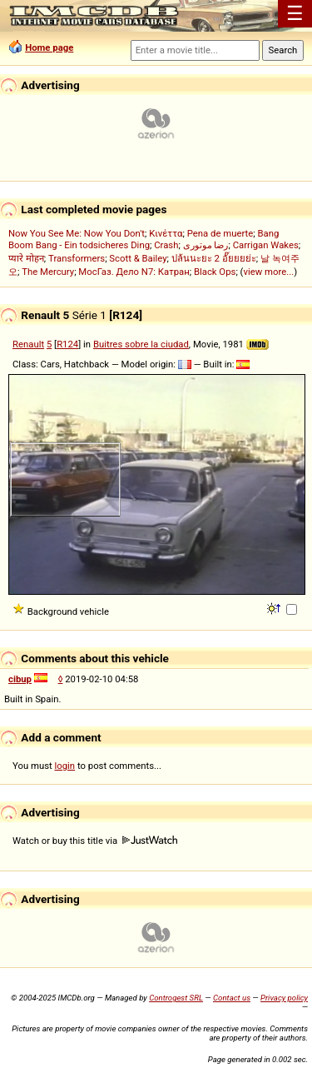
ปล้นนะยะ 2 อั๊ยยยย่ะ (213, 258)
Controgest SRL (176, 997)
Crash (166, 245)
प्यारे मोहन (26, 258)
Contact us (231, 997)
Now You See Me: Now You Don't (76, 233)
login (65, 765)
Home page (49, 47)
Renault (28, 344)
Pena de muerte (220, 233)
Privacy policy (284, 997)
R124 (67, 344)
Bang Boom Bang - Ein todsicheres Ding (143, 239)
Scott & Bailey (137, 258)
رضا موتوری (206, 245)
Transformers (76, 258)
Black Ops (214, 271)
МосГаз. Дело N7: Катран (133, 271)
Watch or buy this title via (94, 840)
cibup (20, 679)
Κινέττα (165, 233)
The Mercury (48, 271)
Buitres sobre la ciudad (141, 344)
